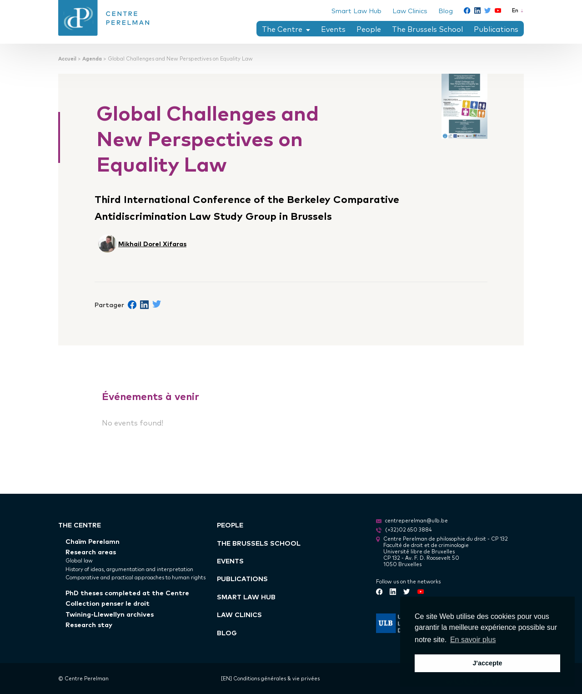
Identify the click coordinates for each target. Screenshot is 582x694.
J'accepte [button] (487, 663)
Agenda (92, 58)
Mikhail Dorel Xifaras (152, 243)
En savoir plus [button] (473, 639)
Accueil (67, 58)
